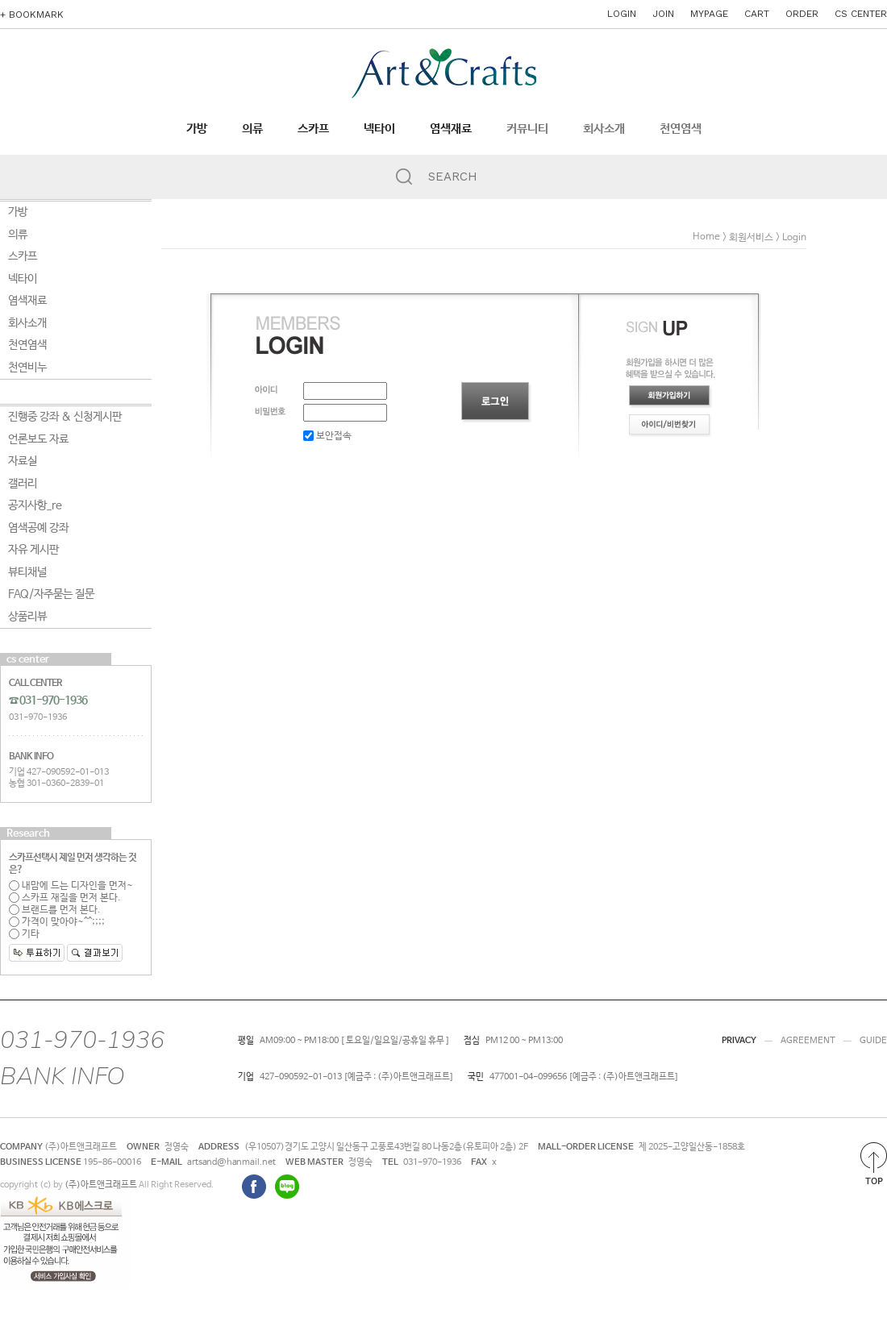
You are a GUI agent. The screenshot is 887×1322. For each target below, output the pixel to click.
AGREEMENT (808, 1041)
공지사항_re (35, 505)
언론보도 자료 (38, 439)
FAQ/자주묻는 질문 (51, 594)
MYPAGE (709, 13)
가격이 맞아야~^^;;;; (57, 922)
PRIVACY (739, 1041)
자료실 (22, 461)
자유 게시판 (33, 549)
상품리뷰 (27, 616)
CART (756, 13)
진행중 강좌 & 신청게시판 (65, 416)
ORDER (801, 13)
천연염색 (681, 129)
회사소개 (604, 129)
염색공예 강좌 (38, 528)
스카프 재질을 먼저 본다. (65, 898)
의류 (252, 129)
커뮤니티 (527, 129)
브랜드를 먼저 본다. (55, 910)
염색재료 (451, 129)
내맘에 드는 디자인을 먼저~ (71, 886)
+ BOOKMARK (32, 14)
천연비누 (27, 367)
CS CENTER (861, 13)
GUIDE (873, 1041)
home (706, 237)
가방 (196, 129)
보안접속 (327, 436)
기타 (24, 934)
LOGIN (621, 13)
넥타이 (379, 129)
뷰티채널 (27, 572)
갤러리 (22, 483)
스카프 (313, 129)
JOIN (663, 13)
